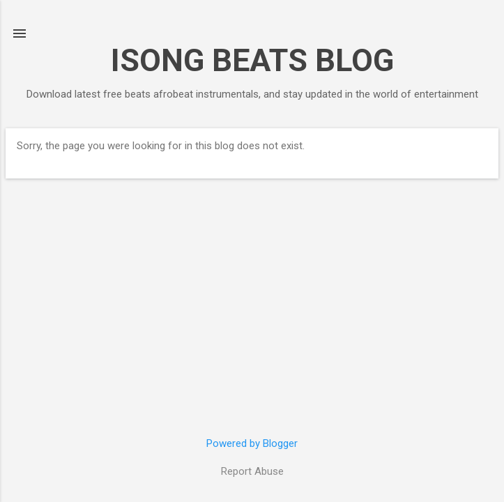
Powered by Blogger (252, 443)
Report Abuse (252, 471)
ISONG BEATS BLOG (252, 60)
